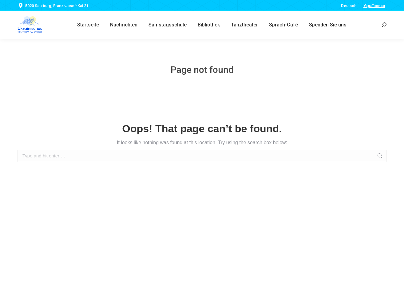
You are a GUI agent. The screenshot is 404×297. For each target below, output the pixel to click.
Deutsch (348, 5)
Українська (374, 5)
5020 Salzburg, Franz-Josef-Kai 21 (53, 6)
